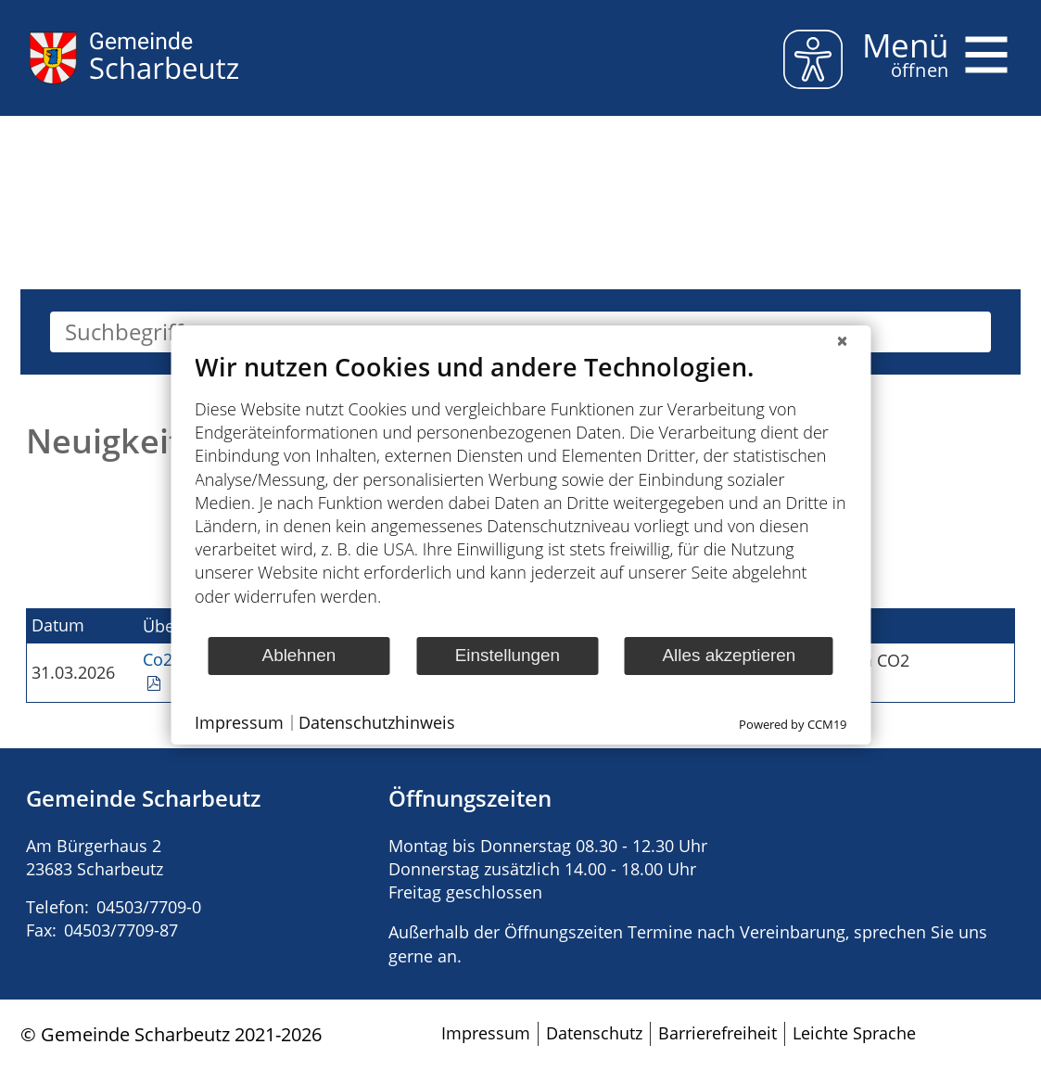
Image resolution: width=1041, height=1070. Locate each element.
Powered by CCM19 (792, 724)
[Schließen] (842, 340)
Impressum (239, 722)
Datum (58, 625)
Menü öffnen (989, 44)
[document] (520, 493)
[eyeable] (813, 62)
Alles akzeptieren (729, 655)
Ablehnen (299, 655)
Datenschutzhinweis (376, 722)
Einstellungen (507, 655)
